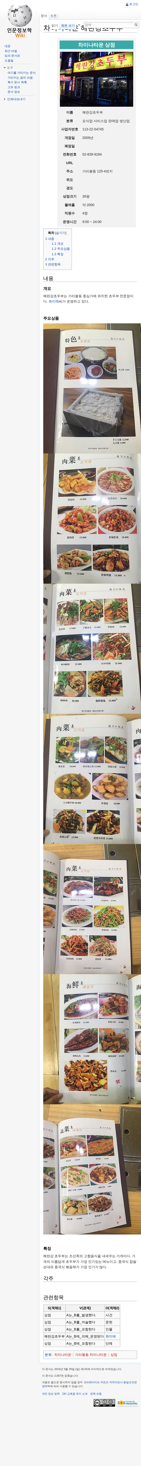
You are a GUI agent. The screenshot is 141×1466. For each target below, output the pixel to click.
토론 (53, 16)
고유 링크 (14, 87)
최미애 (54, 301)
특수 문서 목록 (17, 82)
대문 (8, 46)
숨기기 (60, 233)
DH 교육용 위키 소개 (74, 1393)
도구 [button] (10, 67)
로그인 (133, 4)
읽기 (55, 25)
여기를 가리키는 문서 (22, 72)
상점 (113, 1355)
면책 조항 (96, 1393)
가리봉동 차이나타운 (91, 1355)
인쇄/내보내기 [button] (16, 99)
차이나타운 (62, 1355)
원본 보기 (68, 25)
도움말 (9, 60)
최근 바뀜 (11, 51)
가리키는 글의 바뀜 (20, 77)
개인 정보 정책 (51, 1393)
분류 (48, 1355)
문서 (44, 16)
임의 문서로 (12, 55)
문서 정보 (14, 92)
